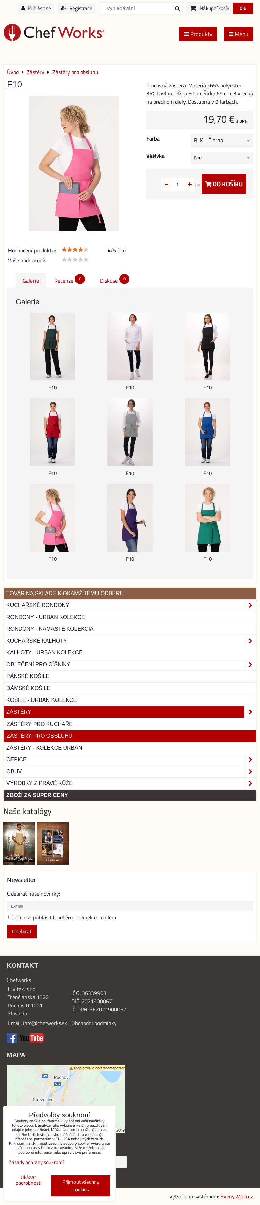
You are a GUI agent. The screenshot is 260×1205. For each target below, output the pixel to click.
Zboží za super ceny (37, 795)
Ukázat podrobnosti (28, 1180)
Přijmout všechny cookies (80, 1185)
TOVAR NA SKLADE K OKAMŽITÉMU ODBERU (65, 593)
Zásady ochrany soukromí (36, 1162)
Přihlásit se (36, 8)
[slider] (75, 249)
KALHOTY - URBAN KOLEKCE (44, 652)
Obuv (131, 771)
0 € (243, 8)
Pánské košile (27, 676)
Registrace (76, 8)
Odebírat (22, 931)
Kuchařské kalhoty (131, 641)
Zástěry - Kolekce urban (44, 748)
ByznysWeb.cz (236, 1196)
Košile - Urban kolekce (41, 700)
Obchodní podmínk (92, 1023)
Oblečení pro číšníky (131, 664)
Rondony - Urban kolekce (45, 617)
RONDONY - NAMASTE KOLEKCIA (50, 629)
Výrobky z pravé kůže (131, 783)
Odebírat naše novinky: (33, 893)
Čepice (131, 760)
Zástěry (131, 712)
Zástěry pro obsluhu (39, 736)
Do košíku (224, 184)
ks (187, 184)
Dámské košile (28, 688)
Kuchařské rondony (131, 605)
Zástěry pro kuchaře (40, 724)
